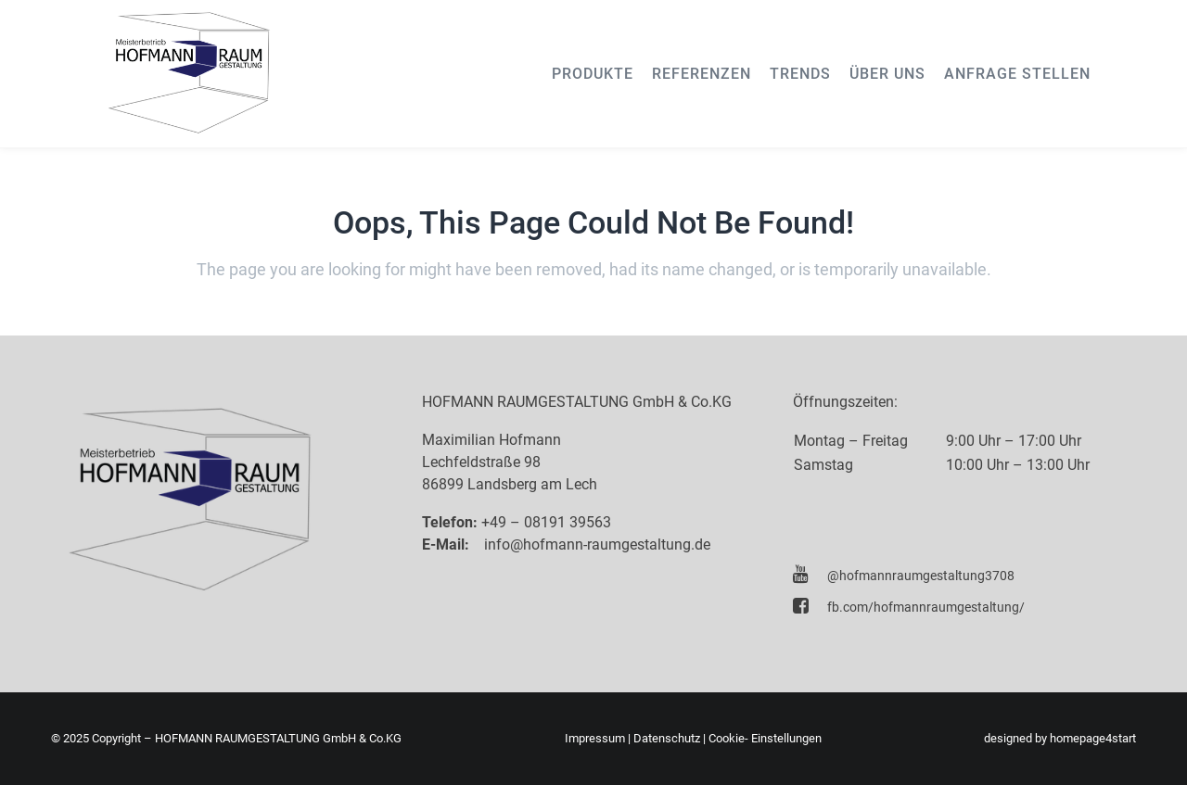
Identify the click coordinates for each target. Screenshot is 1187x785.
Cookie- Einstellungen (765, 738)
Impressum (595, 738)
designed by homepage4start (1060, 738)
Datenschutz (666, 738)
